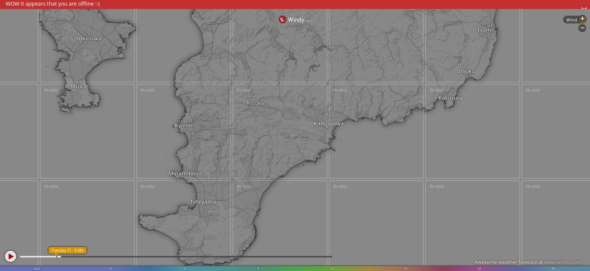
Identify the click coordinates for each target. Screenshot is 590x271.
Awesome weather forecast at (527, 262)
